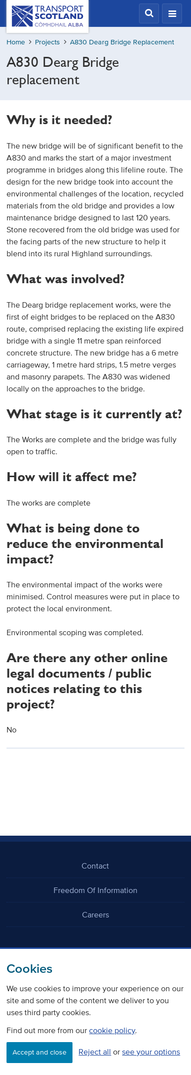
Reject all (94, 1051)
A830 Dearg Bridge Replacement (122, 42)
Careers (95, 914)
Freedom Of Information (96, 890)
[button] (149, 13)
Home (15, 42)
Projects (47, 42)
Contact (95, 865)
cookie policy (112, 1030)
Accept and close (39, 1052)
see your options (151, 1051)
